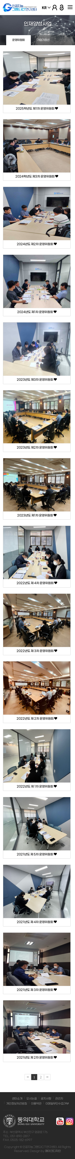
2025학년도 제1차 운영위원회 (37, 108)
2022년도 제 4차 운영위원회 (37, 583)
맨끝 (47, 1077)
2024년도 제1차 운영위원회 (37, 312)
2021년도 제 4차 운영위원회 (37, 922)
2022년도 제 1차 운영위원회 (37, 786)
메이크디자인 (53, 1151)
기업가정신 (43, 40)
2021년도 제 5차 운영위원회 (37, 854)
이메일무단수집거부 (57, 1103)
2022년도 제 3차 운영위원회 (37, 651)
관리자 (59, 1098)
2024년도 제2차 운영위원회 (37, 244)
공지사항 (46, 1098)
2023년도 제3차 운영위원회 (37, 380)
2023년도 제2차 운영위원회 (37, 447)
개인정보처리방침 (16, 1103)
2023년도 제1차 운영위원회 (37, 515)
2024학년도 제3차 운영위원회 (36, 176)
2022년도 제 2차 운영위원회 (37, 718)
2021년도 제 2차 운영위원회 (37, 1057)
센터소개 (17, 1098)
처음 (28, 1077)
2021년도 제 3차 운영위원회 (37, 990)
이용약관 (36, 1103)
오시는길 (31, 1098)
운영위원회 (18, 40)
